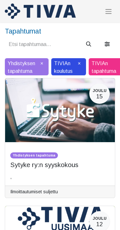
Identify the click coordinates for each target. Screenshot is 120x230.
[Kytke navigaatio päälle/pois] (108, 11)
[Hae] (89, 44)
